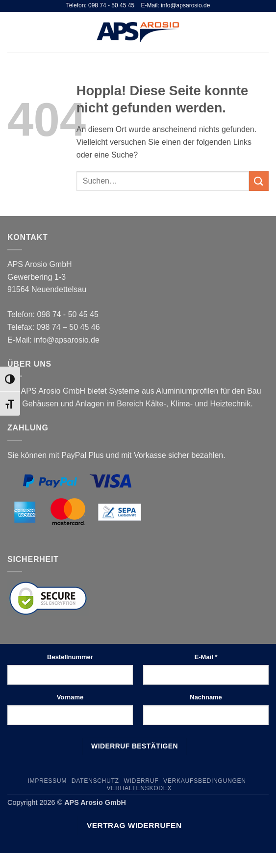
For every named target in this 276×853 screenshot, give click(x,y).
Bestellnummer (70, 657)
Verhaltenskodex (139, 788)
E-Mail (206, 657)
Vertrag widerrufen (134, 825)
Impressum (47, 780)
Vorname (70, 697)
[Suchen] (248, 32)
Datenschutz (95, 780)
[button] (13, 32)
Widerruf (141, 780)
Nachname (206, 697)
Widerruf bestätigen (134, 746)
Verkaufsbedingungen (204, 780)
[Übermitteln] (259, 180)
